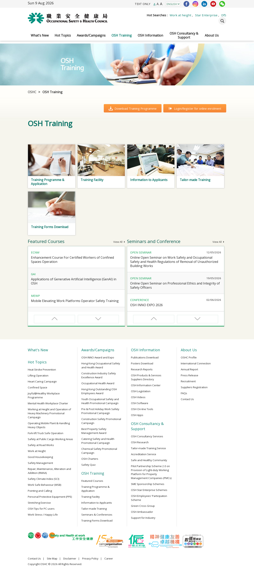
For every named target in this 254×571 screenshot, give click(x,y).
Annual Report (189, 369)
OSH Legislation (140, 391)
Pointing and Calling (40, 491)
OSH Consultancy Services (147, 436)
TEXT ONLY (142, 4)
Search (222, 21)
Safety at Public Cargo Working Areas (50, 439)
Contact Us (187, 399)
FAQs (184, 393)
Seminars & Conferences (96, 514)
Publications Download (145, 357)
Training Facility (90, 496)
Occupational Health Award (97, 383)
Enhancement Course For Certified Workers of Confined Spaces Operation (72, 259)
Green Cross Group (143, 506)
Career (108, 558)
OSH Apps (137, 415)
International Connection (196, 363)
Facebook (186, 4)
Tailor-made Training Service (148, 448)
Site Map (52, 558)
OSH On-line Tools (142, 409)
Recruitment (188, 381)
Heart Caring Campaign (42, 381)
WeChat (222, 4)
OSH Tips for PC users (41, 508)
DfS (223, 15)
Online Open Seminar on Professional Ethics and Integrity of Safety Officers (175, 285)
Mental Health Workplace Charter (48, 403)
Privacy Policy (90, 558)
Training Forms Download (97, 520)
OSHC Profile (189, 357)
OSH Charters (89, 459)
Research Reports (142, 369)
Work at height (180, 15)
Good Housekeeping (40, 457)
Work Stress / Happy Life (43, 514)
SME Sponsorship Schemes (147, 484)
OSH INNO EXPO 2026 (146, 305)
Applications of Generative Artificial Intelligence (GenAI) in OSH (73, 281)
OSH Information (150, 35)
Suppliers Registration (194, 387)
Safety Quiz (88, 464)
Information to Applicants (96, 502)
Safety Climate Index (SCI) (43, 479)
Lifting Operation (38, 375)
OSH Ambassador (142, 512)
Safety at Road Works (41, 445)
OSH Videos (138, 397)
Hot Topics (63, 35)
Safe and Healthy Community (149, 460)
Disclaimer (69, 558)
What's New (40, 35)
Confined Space (37, 387)
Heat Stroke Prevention (42, 369)
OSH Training (122, 35)
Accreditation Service (143, 454)
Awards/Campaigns (91, 35)
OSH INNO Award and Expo (97, 357)
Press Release (189, 375)
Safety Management (40, 463)
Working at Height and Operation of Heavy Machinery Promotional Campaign (49, 413)
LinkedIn (204, 4)
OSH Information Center (146, 385)
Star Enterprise (206, 15)
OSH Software (139, 403)
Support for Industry (143, 518)
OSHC (32, 92)
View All (119, 242)
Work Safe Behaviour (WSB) (44, 485)
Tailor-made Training (94, 508)
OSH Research (140, 442)
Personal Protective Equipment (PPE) (50, 496)
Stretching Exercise (39, 502)
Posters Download (142, 363)
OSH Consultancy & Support (184, 35)
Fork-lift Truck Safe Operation (45, 433)
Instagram (195, 4)
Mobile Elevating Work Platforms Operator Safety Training (75, 301)
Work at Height (37, 451)
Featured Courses (92, 481)
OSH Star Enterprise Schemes (149, 490)
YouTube (213, 4)
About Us (212, 35)
